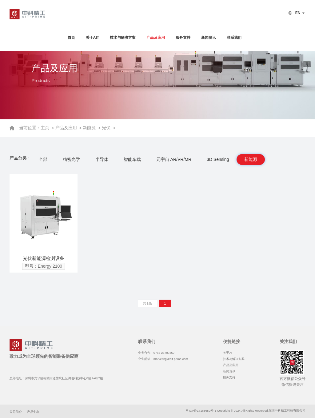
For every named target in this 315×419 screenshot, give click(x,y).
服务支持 (183, 37)
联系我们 (234, 37)
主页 (46, 127)
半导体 (101, 159)
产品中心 (33, 411)
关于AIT (92, 37)
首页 (71, 37)
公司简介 (16, 411)
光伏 (107, 127)
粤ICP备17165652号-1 (201, 410)
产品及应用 (155, 37)
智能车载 (132, 159)
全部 (43, 159)
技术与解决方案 (123, 37)
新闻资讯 (208, 37)
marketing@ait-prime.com (171, 359)
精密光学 (71, 159)
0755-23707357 (164, 352)
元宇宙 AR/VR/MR (173, 159)
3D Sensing (218, 159)
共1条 (147, 303)
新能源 (90, 127)
